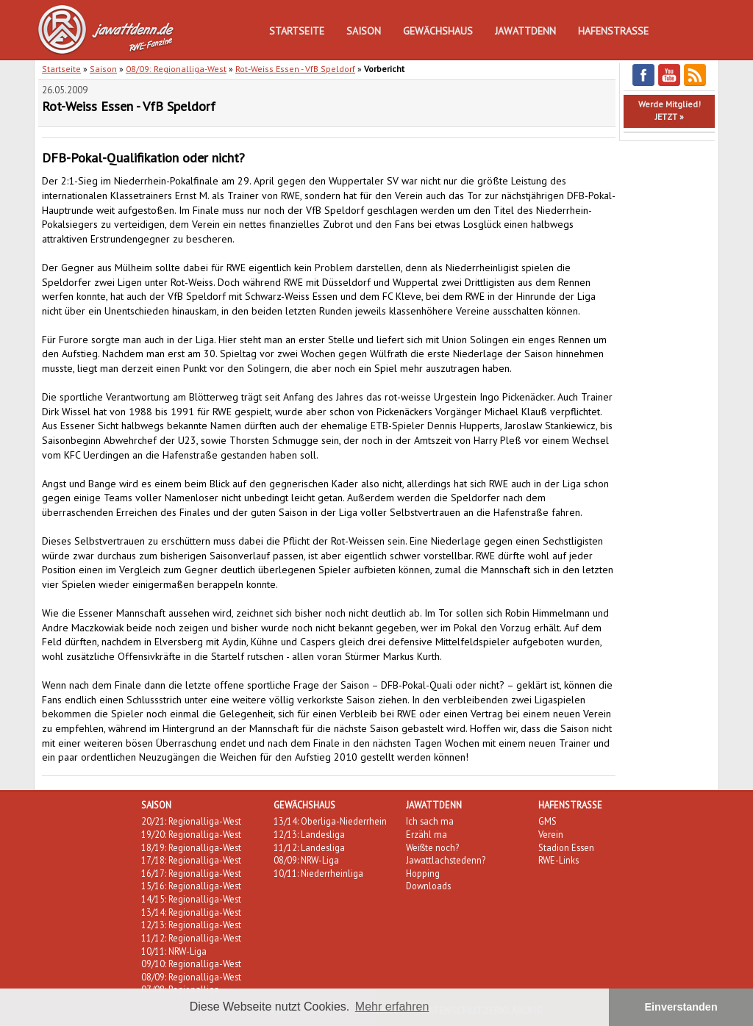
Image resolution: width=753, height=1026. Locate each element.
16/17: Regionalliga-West (191, 873)
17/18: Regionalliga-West (191, 860)
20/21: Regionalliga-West (191, 821)
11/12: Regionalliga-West (191, 938)
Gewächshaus (438, 30)
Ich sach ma (430, 821)
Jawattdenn (525, 30)
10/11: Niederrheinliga (318, 873)
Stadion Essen (566, 847)
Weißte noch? (432, 847)
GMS (547, 821)
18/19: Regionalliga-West (191, 847)
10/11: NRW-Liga (174, 951)
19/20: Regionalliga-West (191, 834)
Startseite (296, 30)
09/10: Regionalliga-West (191, 963)
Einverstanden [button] (681, 1007)
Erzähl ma (426, 834)
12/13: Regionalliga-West (191, 924)
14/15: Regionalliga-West (191, 899)
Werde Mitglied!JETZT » (669, 110)
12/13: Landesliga (309, 834)
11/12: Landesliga (309, 847)
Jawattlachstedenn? (445, 860)
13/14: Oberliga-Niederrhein (330, 821)
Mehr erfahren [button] (392, 1006)
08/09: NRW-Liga (306, 860)
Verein (550, 834)
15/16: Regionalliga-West (191, 886)
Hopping (423, 873)
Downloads (428, 886)
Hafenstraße (613, 30)
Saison (363, 30)
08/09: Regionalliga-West (176, 68)
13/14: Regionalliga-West (191, 912)
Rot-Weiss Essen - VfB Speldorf (295, 68)
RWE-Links (558, 860)
